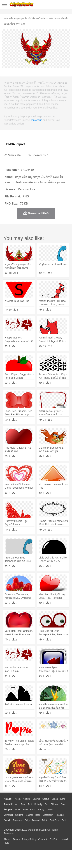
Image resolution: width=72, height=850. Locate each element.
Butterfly (38, 804)
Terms (16, 839)
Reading (60, 815)
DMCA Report (15, 144)
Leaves (36, 799)
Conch (55, 799)
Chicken (54, 804)
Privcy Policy (29, 839)
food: (7, 820)
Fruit (64, 820)
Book (37, 815)
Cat (46, 804)
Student (19, 815)
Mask (17, 809)
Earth (63, 799)
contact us (36, 120)
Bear (23, 804)
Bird (30, 804)
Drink (44, 820)
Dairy (27, 820)
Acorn (17, 799)
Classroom (48, 815)
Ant (16, 804)
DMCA (53, 839)
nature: (8, 798)
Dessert (36, 820)
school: (8, 814)
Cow (63, 804)
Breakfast (17, 820)
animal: (8, 804)
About (7, 839)
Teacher (29, 815)
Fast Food (54, 820)
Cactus (45, 799)
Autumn (26, 799)
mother (50, 809)
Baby (25, 809)
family (41, 809)
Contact (42, 839)
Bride (32, 809)
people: (8, 809)
